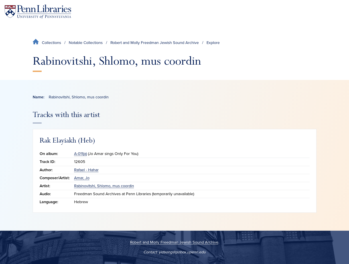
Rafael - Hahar (86, 169)
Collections (51, 42)
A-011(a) (80, 153)
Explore (213, 42)
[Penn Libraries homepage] (37, 11)
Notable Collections (86, 42)
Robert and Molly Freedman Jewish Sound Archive (154, 42)
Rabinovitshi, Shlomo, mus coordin (104, 185)
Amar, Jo (81, 177)
